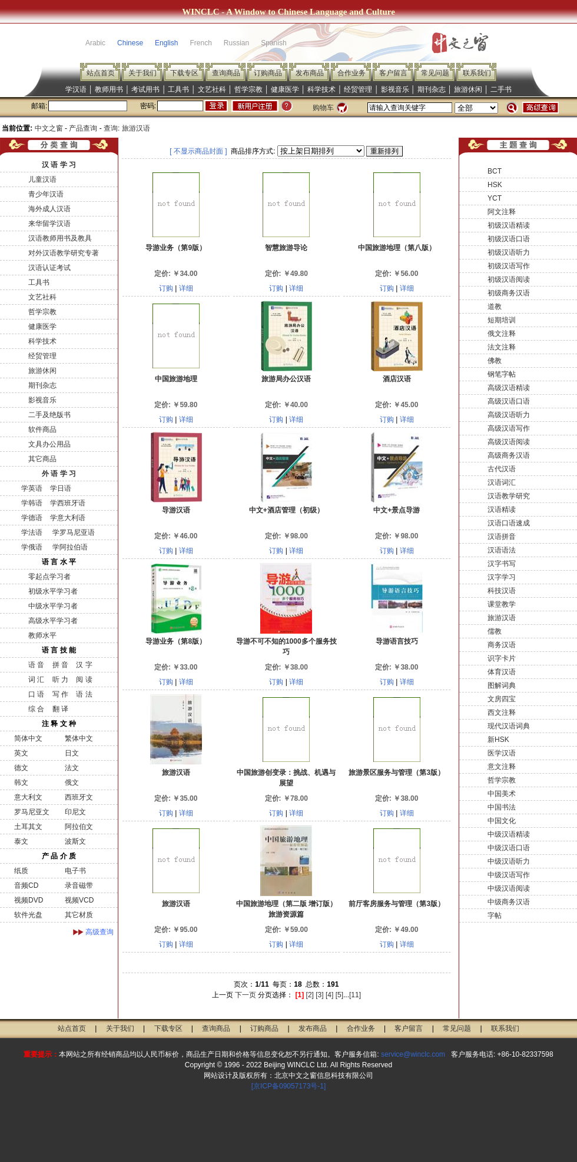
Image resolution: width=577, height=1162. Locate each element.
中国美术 (502, 794)
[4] (329, 995)
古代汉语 (502, 469)
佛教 (495, 361)
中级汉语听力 (509, 861)
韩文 (21, 782)
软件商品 (42, 429)
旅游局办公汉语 (286, 379)
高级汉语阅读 (509, 442)
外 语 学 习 (59, 474)
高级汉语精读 (509, 388)
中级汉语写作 (509, 875)
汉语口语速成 (509, 523)
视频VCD (79, 900)
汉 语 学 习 (59, 165)
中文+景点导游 (396, 510)
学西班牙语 (67, 503)
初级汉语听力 (509, 252)
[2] (310, 995)
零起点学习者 (49, 576)
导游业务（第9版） (175, 248)
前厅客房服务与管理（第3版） (397, 904)
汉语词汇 (502, 482)
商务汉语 (502, 645)
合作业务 (351, 73)
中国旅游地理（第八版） (397, 248)
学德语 (31, 518)
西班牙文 (79, 797)
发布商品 (310, 73)
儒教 (495, 631)
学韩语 (31, 503)
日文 (72, 753)
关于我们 (142, 73)
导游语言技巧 (397, 641)
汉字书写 (502, 564)
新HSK (498, 739)
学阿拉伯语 (68, 547)
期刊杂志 (431, 89)
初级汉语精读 (509, 225)
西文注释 (502, 712)
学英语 (31, 488)
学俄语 (31, 547)
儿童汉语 (42, 179)
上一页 (222, 995)
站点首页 (101, 73)
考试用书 (145, 89)
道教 (495, 306)
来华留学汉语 (49, 223)
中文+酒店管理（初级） (286, 510)
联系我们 (477, 73)
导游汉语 (176, 510)
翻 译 (60, 709)
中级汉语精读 (509, 834)
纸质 (21, 871)
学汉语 (76, 89)
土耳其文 (28, 827)
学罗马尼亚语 (72, 532)
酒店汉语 (397, 379)
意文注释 (502, 767)
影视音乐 (395, 89)
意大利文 (28, 797)
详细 (186, 288)
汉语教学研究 (509, 496)
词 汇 (36, 679)
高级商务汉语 (509, 455)
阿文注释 (502, 212)
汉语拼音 (502, 536)
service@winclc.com (413, 1054)
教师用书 (109, 89)
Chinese (130, 43)
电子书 (75, 871)
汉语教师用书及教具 (60, 238)
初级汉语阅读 (509, 279)
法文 (72, 768)
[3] (319, 995)
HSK (495, 185)
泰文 (21, 841)
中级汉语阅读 (509, 888)
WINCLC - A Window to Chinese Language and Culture (288, 11)
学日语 (60, 488)
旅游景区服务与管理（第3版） (397, 772)
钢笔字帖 (502, 374)
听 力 (60, 679)
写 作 (60, 694)
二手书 (501, 89)
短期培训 (502, 320)
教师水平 (42, 635)
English (166, 43)
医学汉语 (502, 753)
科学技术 (321, 89)
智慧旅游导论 (286, 248)
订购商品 (268, 73)
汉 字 (84, 665)
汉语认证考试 (49, 268)
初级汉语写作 (509, 266)
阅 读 (84, 679)
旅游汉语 (176, 772)
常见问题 (435, 73)
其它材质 (79, 915)
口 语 (36, 694)
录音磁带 (79, 885)
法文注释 (502, 347)
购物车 (323, 108)
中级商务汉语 (509, 902)
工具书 (178, 89)
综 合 (36, 709)
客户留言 (393, 73)
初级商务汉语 (509, 293)
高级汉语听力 (509, 415)
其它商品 (42, 459)
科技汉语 (502, 591)
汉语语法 (502, 550)
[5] (339, 995)
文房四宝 (502, 699)
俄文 (72, 782)
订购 (166, 288)
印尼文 (75, 812)
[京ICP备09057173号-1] (288, 1086)
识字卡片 (502, 658)
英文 (21, 753)
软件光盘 (28, 915)
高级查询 (99, 932)
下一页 (245, 995)
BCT (495, 171)
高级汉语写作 (509, 428)
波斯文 (75, 841)
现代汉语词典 (509, 726)
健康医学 (285, 89)
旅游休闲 (468, 89)
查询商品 (226, 73)
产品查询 (83, 128)
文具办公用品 (49, 444)
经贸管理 (358, 89)
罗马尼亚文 (31, 812)
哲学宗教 (248, 89)
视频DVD (28, 900)
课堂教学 (502, 604)
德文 (21, 768)
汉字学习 (502, 577)
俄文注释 (502, 333)
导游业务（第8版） (175, 641)
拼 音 (60, 665)
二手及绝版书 (49, 415)
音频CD (26, 885)
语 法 (84, 694)
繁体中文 (79, 738)
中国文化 (502, 821)
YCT (495, 198)
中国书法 (502, 807)
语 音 (36, 665)
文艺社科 (212, 89)
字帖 (495, 915)
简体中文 (28, 738)
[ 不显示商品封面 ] (198, 151)
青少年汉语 (46, 194)
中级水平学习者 (53, 606)
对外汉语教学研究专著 (63, 253)
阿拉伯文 (79, 827)
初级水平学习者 (53, 591)
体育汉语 (502, 672)
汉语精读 (502, 509)
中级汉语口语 (509, 848)
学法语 (31, 532)
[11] (355, 995)
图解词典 (502, 685)
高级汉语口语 (509, 401)
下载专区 (184, 73)
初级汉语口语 (509, 239)
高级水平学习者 (53, 621)
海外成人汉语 (49, 209)
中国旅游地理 (176, 379)
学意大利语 (67, 518)
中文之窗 (49, 128)
